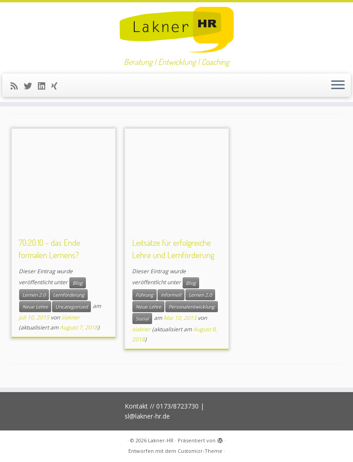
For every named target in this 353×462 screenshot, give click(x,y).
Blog (78, 283)
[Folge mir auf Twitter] (31, 85)
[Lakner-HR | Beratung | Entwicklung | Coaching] (176, 30)
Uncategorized (71, 306)
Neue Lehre (35, 306)
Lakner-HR (161, 440)
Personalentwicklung (192, 306)
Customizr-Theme (200, 450)
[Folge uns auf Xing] (57, 85)
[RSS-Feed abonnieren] (17, 85)
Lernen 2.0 (34, 295)
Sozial (142, 318)
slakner (70, 317)
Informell (171, 295)
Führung (144, 295)
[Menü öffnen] (338, 85)
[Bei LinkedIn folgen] (44, 85)
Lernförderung (68, 295)
